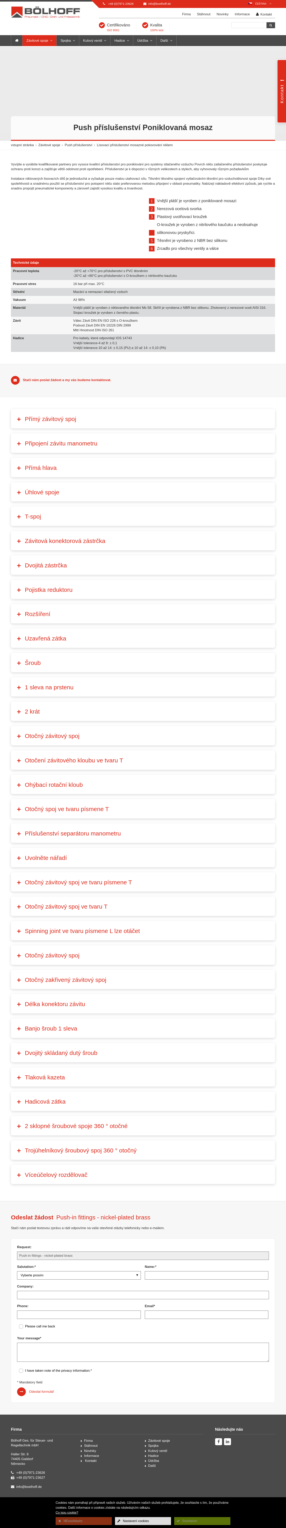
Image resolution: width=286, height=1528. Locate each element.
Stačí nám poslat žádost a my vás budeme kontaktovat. (67, 392)
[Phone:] (79, 1327)
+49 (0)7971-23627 (30, 1490)
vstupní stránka (22, 145)
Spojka (66, 40)
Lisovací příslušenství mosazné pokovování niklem (135, 145)
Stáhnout (204, 14)
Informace (242, 14)
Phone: (23, 1318)
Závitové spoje (37, 40)
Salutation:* (26, 1279)
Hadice (119, 40)
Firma (186, 14)
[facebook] (218, 1453)
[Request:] (143, 1268)
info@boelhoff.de (159, 3)
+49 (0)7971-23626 (120, 3)
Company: (25, 1298)
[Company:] (143, 1307)
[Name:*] (207, 1287)
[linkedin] (227, 1453)
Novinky (223, 14)
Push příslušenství (78, 145)
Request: (24, 1259)
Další (164, 40)
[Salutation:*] (79, 1287)
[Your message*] (143, 1364)
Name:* (151, 1279)
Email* (150, 1318)
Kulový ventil (92, 40)
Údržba (142, 40)
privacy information (75, 1383)
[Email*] (207, 1327)
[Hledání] (249, 25)
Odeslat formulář (41, 1404)
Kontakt (264, 14)
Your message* (29, 1350)
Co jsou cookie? (67, 1512)
